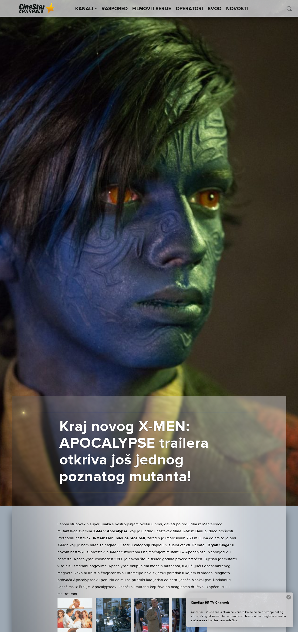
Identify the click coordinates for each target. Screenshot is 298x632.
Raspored (115, 9)
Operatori (189, 9)
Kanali (86, 9)
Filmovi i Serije (151, 9)
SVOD (214, 9)
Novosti (237, 9)
